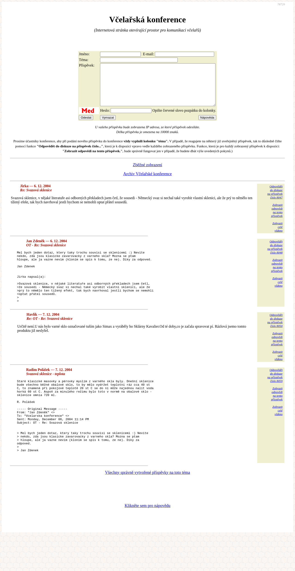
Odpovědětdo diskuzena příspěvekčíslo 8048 (275, 255)
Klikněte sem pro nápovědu (147, 540)
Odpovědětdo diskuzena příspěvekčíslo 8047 (275, 200)
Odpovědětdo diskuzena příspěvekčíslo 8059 (275, 394)
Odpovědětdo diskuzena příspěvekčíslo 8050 (275, 339)
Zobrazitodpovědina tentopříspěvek (277, 218)
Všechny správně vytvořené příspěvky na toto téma (147, 507)
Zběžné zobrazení (147, 173)
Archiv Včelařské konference (147, 182)
